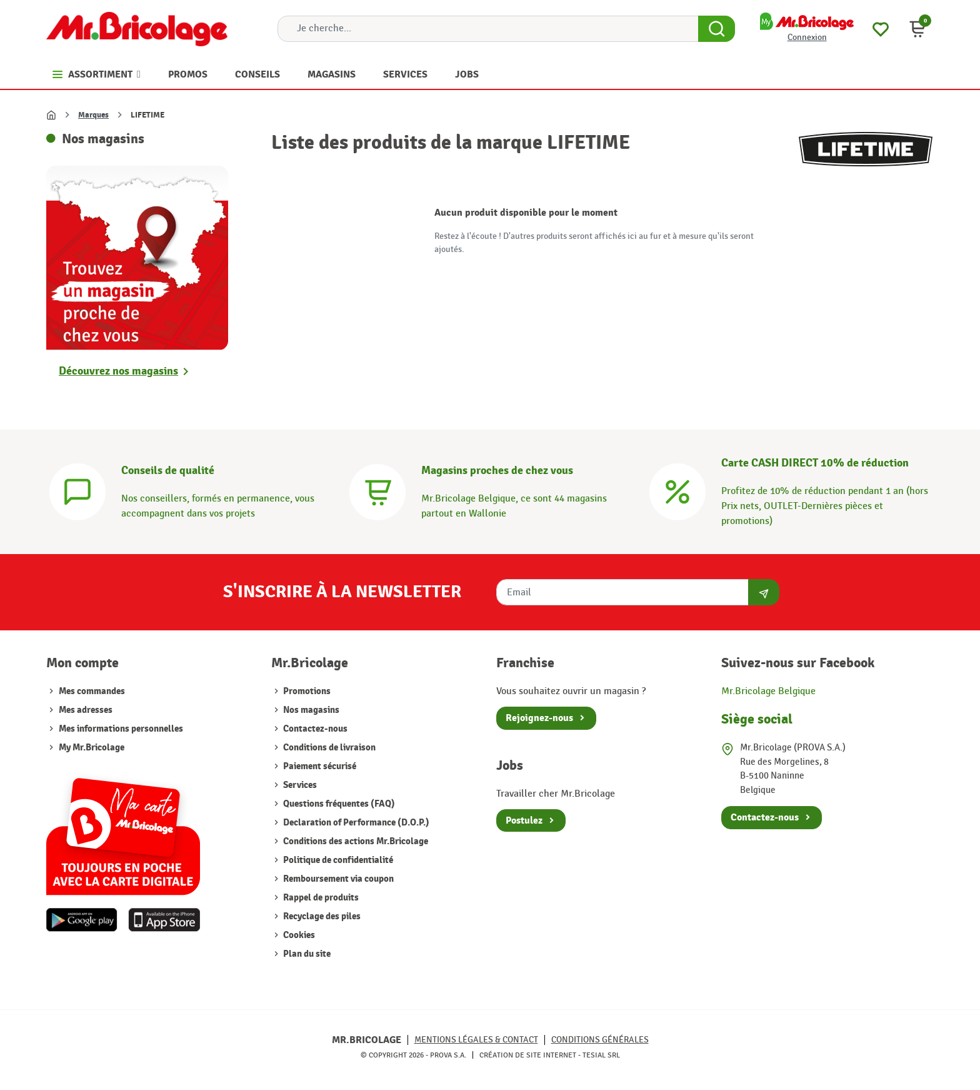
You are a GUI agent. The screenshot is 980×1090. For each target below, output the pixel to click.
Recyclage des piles (321, 916)
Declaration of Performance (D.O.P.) (355, 823)
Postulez (524, 820)
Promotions (306, 691)
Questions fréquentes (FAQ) (338, 804)
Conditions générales (600, 1039)
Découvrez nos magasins (118, 371)
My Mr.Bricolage (91, 748)
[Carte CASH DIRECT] (677, 491)
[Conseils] (77, 491)
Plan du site (306, 954)
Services (299, 785)
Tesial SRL (601, 1055)
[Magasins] (377, 491)
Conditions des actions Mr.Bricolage (354, 841)
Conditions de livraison (328, 748)
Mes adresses (85, 710)
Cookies (298, 935)
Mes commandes (92, 691)
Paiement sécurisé (318, 766)
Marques (93, 115)
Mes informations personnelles (121, 729)
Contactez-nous (314, 729)
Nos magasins (310, 710)
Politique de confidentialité (337, 860)
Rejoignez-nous (539, 718)
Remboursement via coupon (337, 879)
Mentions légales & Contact (476, 1039)
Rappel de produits (320, 898)
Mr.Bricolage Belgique (768, 691)
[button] (917, 29)
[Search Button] (716, 29)
